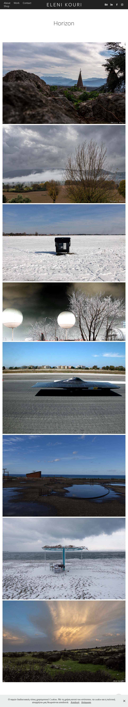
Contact (27, 3)
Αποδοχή (75, 702)
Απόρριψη (86, 702)
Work (16, 3)
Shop (6, 6)
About (7, 3)
